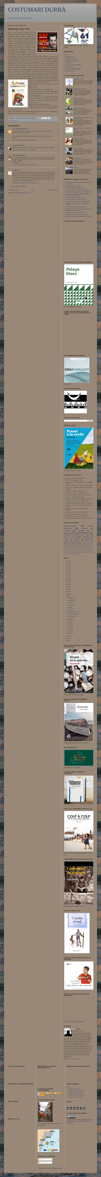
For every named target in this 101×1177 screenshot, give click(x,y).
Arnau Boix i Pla (16, 145)
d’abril (69, 626)
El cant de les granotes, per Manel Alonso (76, 187)
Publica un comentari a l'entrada (18, 186)
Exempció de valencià (79, 98)
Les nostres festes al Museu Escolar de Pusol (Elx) (78, 201)
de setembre (70, 605)
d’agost (69, 607)
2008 (67, 640)
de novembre (70, 600)
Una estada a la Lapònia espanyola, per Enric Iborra (78, 216)
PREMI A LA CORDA (71, 58)
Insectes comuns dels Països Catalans (84, 548)
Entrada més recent (13, 190)
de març (69, 628)
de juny (69, 621)
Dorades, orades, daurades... (73, 614)
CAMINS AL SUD (70, 71)
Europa (77, 553)
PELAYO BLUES (70, 56)
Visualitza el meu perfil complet (71, 1058)
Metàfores (76, 167)
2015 (67, 586)
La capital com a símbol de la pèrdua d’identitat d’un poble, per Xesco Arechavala (78, 194)
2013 (67, 591)
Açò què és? (67, 548)
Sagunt (88, 535)
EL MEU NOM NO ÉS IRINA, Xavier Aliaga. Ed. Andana (83, 118)
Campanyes (21, 118)
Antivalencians (68, 542)
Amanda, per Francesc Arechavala (74, 186)
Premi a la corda (67, 552)
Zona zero (67, 536)
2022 (67, 570)
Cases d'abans (70, 609)
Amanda (85, 552)
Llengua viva (68, 538)
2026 (67, 561)
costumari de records (70, 550)
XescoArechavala (16, 155)
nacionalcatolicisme (87, 547)
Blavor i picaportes (78, 148)
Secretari (77, 1029)
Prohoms (27, 118)
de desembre (70, 598)
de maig (69, 624)
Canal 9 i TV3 (86, 542)
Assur (14, 170)
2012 (67, 593)
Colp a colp (90, 552)
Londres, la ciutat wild (79, 108)
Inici (33, 190)
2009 (67, 638)
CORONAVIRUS (82, 533)
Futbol (78, 538)
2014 (67, 589)
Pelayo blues (88, 550)
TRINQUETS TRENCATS (72, 60)
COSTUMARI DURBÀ (37, 9)
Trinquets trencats (77, 552)
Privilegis (67, 535)
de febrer (69, 630)
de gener (69, 633)
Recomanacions (32, 118)
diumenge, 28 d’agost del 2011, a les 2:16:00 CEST (24, 183)
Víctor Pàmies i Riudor (18, 129)
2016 (67, 584)
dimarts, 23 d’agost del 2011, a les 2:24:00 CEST (24, 150)
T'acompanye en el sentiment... (75, 1097)
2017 (67, 582)
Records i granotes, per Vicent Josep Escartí (76, 207)
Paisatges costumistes (82, 536)
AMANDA (68, 63)
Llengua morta (81, 543)
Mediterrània (77, 535)
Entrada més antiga (53, 190)
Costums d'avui (74, 545)
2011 (67, 596)
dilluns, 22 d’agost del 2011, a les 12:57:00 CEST (24, 140)
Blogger (60, 1168)
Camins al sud (80, 550)
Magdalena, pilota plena (79, 138)
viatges (87, 540)
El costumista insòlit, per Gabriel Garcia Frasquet (77, 190)
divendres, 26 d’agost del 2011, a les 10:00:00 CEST (25, 164)
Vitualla (78, 542)
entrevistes (78, 547)
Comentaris (42, 1162)
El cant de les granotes (69, 553)
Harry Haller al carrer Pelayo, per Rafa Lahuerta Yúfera (79, 192)
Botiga (73, 548)
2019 (67, 577)
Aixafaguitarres (77, 158)
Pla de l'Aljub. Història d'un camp (76, 1095)
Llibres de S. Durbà (69, 543)
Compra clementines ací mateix (75, 1093)
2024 (67, 565)
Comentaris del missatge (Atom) (23, 192)
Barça (81, 545)
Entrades (41, 1159)
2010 (67, 636)
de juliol (69, 619)
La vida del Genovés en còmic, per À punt (76, 199)
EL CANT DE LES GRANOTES (74, 65)
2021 (67, 572)
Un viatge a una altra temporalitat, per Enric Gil (77, 214)
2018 (67, 579)
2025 (67, 563)
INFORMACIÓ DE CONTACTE (76, 1091)
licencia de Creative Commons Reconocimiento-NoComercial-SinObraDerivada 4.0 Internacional (80, 1121)
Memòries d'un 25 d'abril (80, 88)
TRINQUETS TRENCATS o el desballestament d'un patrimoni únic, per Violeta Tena (78, 209)
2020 (67, 575)
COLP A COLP (69, 67)
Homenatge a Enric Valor (73, 611)
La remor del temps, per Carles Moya (75, 197)
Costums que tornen (69, 547)
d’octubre (69, 602)
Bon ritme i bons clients (74, 1089)
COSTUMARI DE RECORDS (73, 69)
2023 (67, 568)
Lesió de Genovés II (72, 616)
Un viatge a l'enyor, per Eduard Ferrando (75, 212)
